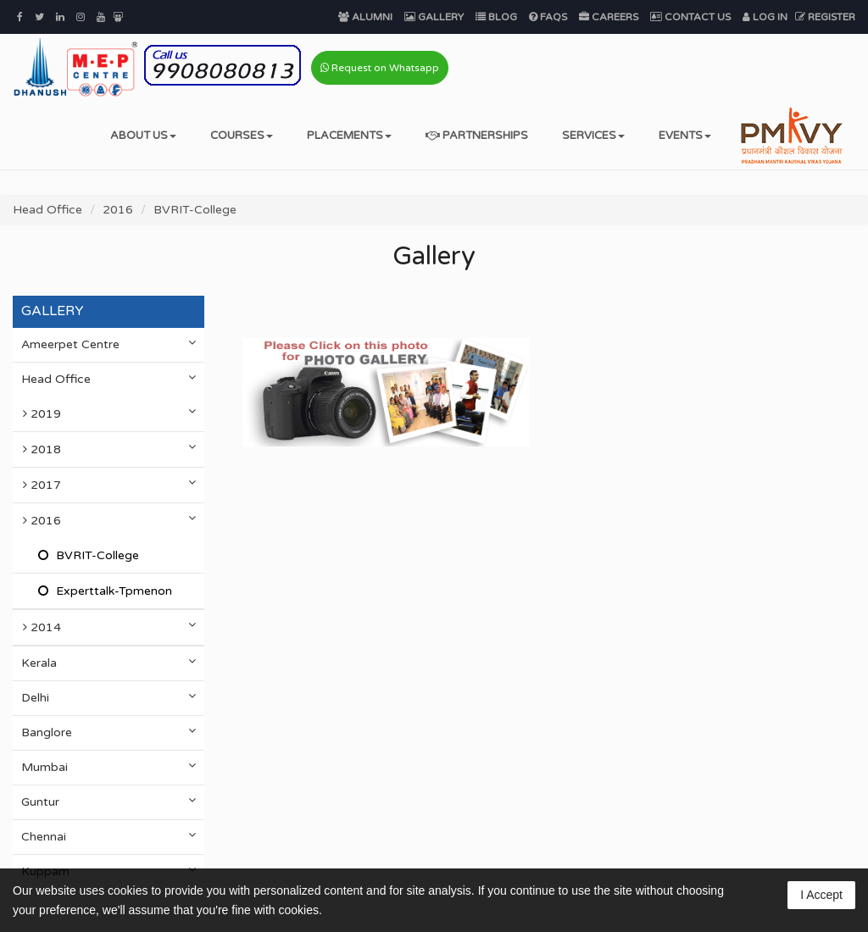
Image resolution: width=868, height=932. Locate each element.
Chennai (108, 836)
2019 (113, 413)
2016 (118, 209)
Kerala (108, 662)
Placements (349, 135)
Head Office (47, 209)
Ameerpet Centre (108, 344)
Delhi (108, 697)
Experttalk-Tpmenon (112, 591)
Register (825, 17)
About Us (143, 135)
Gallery (434, 17)
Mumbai (108, 766)
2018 (113, 449)
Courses (241, 135)
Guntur (108, 801)
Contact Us (690, 17)
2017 (113, 484)
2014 (113, 627)
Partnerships (477, 135)
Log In (765, 17)
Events (685, 135)
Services (593, 135)
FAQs (548, 17)
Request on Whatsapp (379, 68)
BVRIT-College (194, 209)
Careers (608, 17)
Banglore (108, 732)
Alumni (365, 17)
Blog (496, 17)
